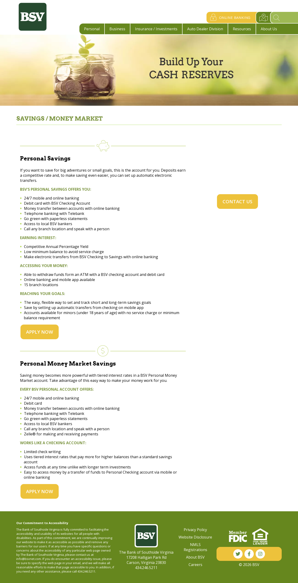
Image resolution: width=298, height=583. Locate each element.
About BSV (195, 557)
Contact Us (237, 201)
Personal (92, 28)
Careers (195, 564)
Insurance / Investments (156, 28)
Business (117, 28)
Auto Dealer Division (205, 28)
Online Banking (229, 17)
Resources (242, 28)
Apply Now (39, 332)
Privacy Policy (195, 529)
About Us (269, 28)
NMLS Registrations (195, 547)
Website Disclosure (195, 537)
